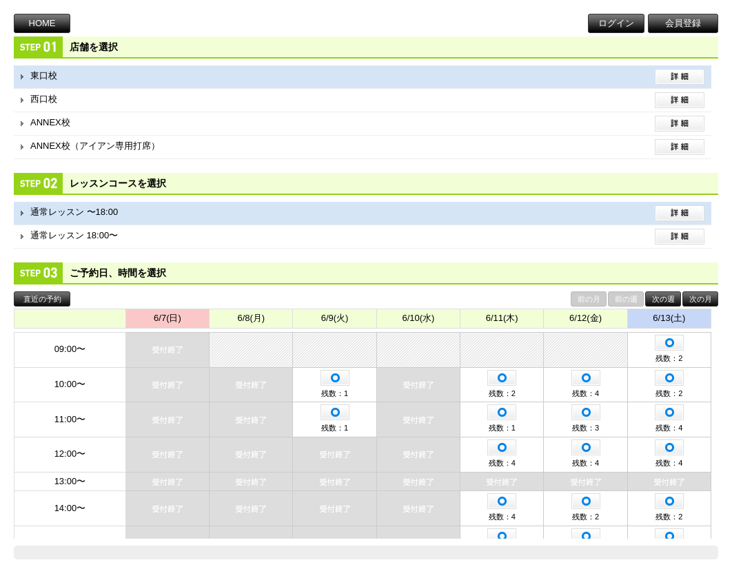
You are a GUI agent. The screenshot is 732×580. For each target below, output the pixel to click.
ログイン (616, 23)
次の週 (663, 299)
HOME (42, 23)
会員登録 (683, 23)
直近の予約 (42, 299)
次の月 (700, 299)
